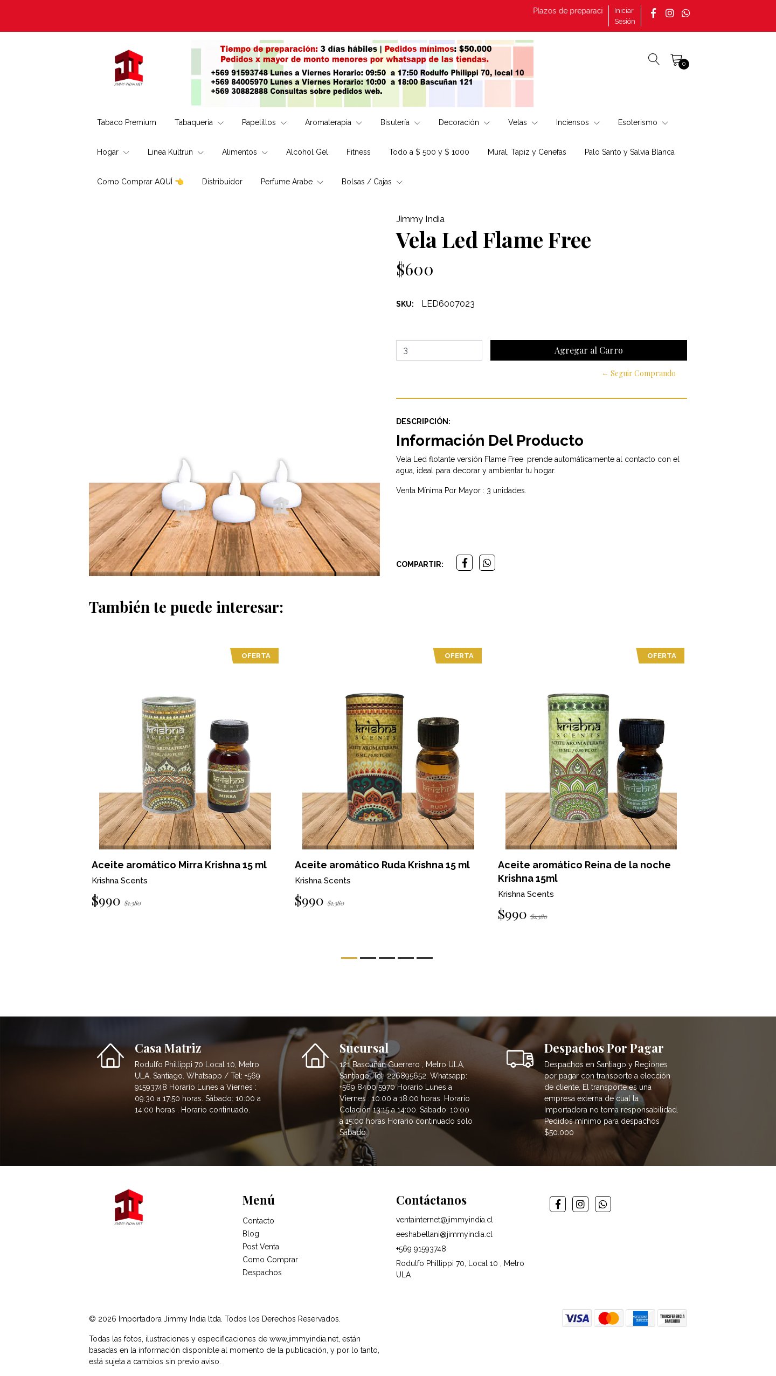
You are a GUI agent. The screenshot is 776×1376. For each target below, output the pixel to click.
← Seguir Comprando (638, 373)
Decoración (464, 122)
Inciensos (578, 122)
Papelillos (264, 122)
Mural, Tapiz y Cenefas (527, 152)
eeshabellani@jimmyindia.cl (444, 1234)
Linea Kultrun (176, 152)
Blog (250, 1233)
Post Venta (260, 1246)
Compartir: (420, 564)
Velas (523, 122)
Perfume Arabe (292, 181)
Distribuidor (222, 181)
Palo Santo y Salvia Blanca (630, 152)
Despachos (262, 1272)
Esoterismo (643, 122)
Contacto (258, 1220)
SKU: (405, 304)
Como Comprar (270, 1259)
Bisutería (400, 122)
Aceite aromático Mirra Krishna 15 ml (179, 864)
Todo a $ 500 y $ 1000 (429, 152)
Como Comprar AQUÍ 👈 (140, 181)
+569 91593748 (421, 1248)
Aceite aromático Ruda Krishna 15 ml (382, 864)
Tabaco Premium (126, 122)
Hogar (113, 152)
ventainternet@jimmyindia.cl (444, 1219)
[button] (349, 958)
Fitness (359, 152)
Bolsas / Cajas (372, 181)
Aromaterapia (333, 122)
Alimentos (245, 152)
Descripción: (423, 421)
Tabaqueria (199, 122)
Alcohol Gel (307, 152)
